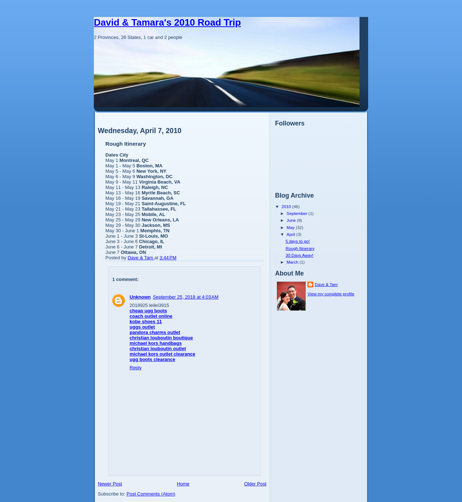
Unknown (140, 297)
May (291, 227)
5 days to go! (298, 241)
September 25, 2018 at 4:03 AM (186, 297)
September (297, 213)
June (292, 220)
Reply (135, 367)
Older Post (255, 483)
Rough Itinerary (300, 248)
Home (183, 483)
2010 (287, 206)
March (293, 262)
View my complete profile (331, 293)
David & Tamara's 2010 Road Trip (167, 22)
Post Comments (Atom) (151, 494)
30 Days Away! (299, 255)
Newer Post (110, 483)
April (291, 234)
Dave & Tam (326, 284)
